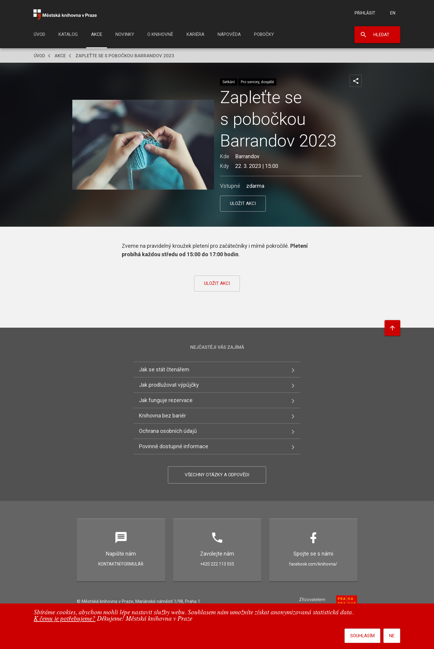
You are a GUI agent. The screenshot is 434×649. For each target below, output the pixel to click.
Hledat (381, 34)
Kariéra (195, 34)
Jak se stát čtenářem (164, 369)
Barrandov (247, 156)
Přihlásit (364, 13)
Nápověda (229, 34)
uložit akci (243, 203)
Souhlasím (362, 635)
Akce (96, 34)
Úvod (39, 34)
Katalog (68, 34)
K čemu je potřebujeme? (65, 619)
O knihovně (160, 34)
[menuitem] (39, 36)
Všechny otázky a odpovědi (217, 474)
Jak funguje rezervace (166, 400)
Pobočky (264, 34)
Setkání (228, 82)
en (392, 13)
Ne (392, 635)
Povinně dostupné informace (173, 446)
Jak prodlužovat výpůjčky (169, 385)
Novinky (124, 34)
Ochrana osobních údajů (168, 431)
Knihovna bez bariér (162, 415)
